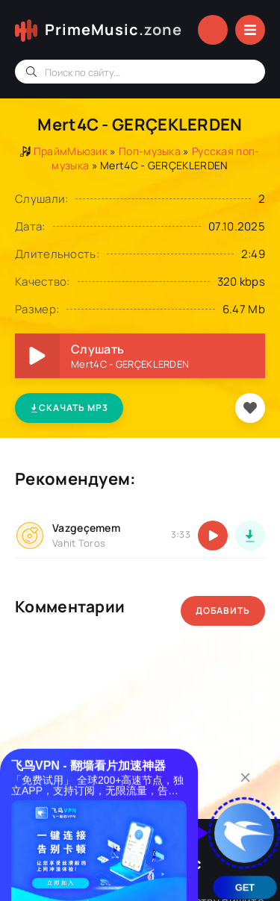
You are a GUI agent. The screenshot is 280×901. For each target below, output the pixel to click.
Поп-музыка (150, 151)
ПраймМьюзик (71, 151)
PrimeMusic (113, 29)
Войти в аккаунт (213, 30)
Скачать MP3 (69, 407)
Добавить (223, 610)
